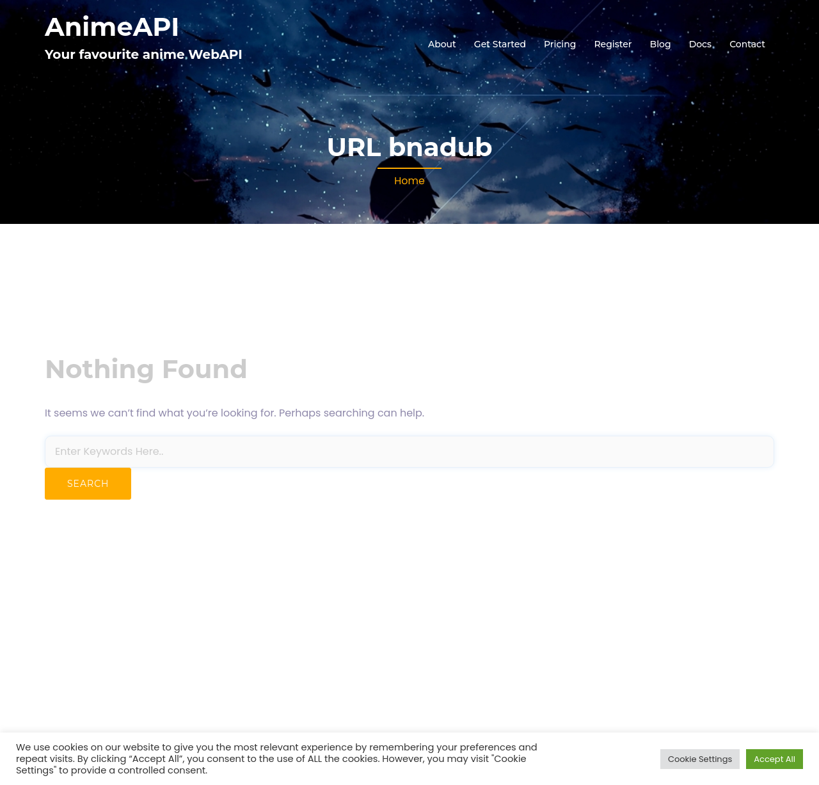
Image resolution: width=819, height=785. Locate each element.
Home (409, 180)
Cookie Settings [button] (700, 759)
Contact (747, 44)
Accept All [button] (774, 759)
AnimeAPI (112, 26)
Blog (660, 44)
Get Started (500, 44)
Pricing (560, 44)
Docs (700, 44)
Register (613, 44)
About (442, 44)
